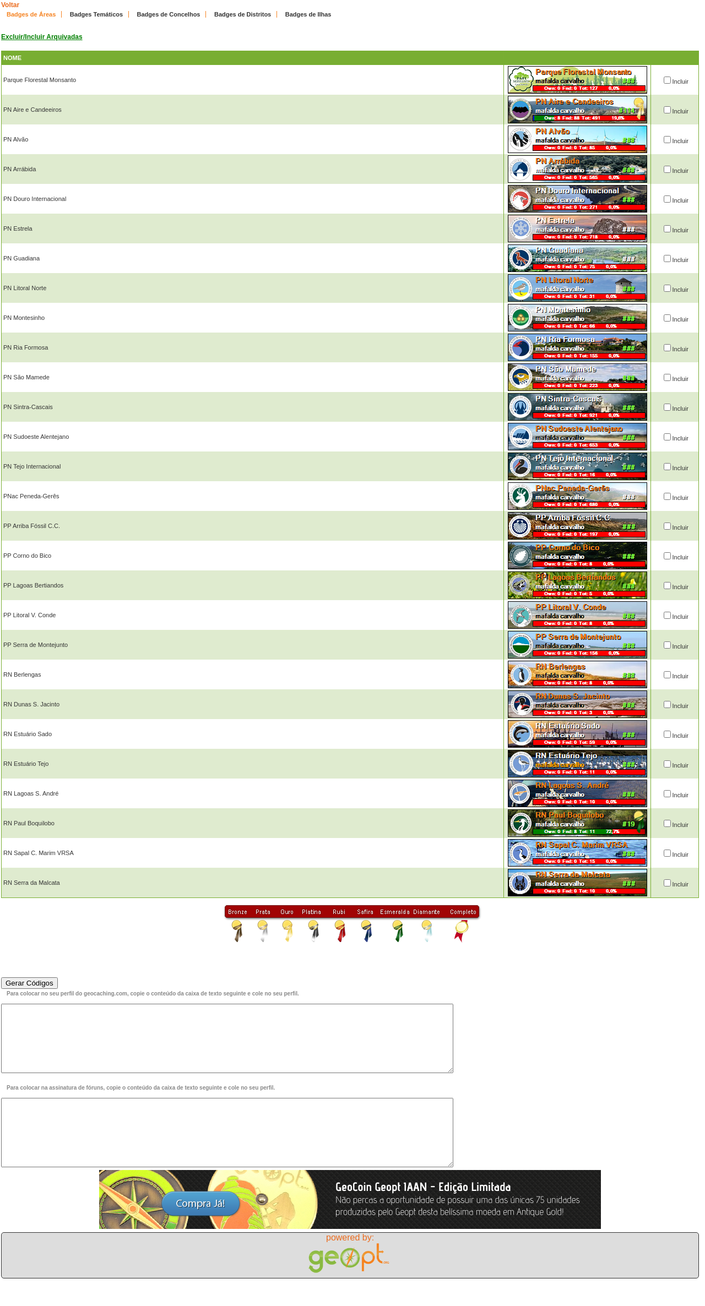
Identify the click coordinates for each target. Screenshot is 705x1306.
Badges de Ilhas (308, 14)
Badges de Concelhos (168, 14)
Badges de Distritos (242, 14)
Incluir (680, 81)
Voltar (10, 5)
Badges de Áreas (31, 14)
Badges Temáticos (96, 14)
